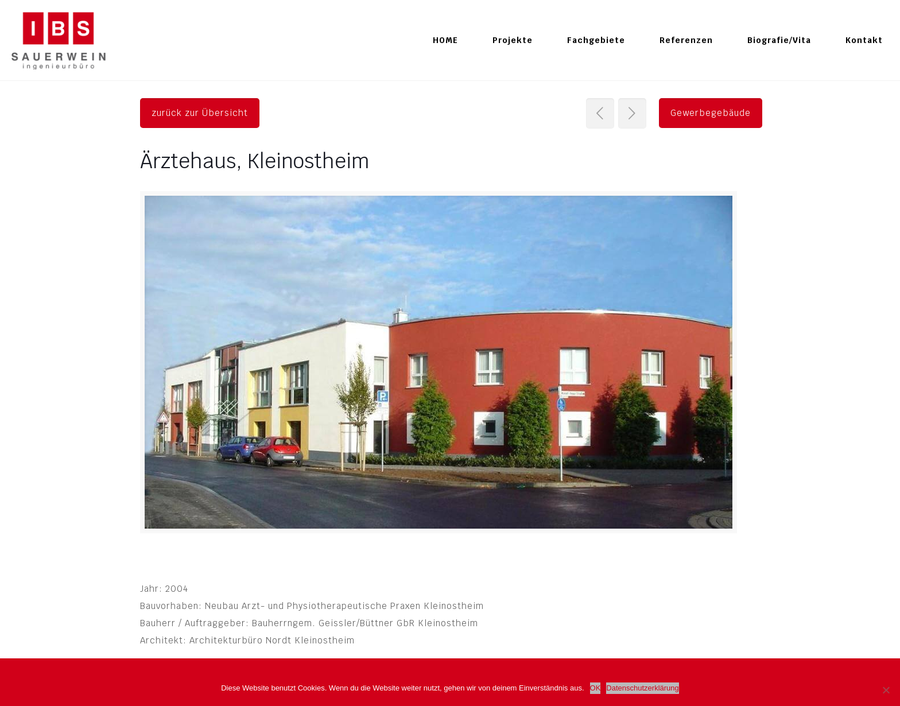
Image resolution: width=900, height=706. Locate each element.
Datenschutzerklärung (642, 688)
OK (595, 688)
